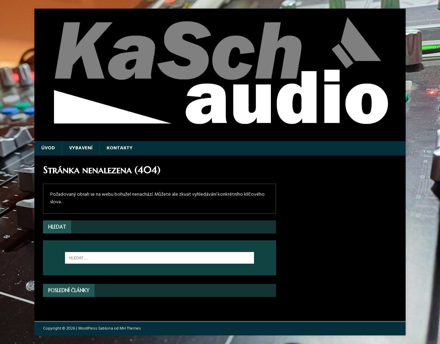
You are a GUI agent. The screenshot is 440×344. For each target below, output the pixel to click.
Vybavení (80, 148)
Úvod (48, 148)
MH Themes (130, 328)
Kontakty (120, 148)
